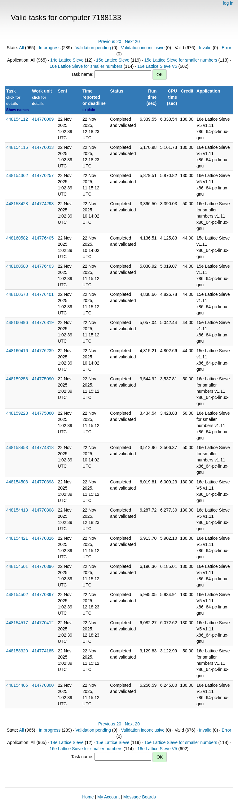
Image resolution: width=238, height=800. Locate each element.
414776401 (43, 294)
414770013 (43, 147)
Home (88, 796)
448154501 (17, 566)
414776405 (43, 238)
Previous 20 (109, 41)
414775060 (43, 413)
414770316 (43, 538)
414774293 (43, 203)
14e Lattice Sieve (66, 60)
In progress (49, 47)
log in (228, 3)
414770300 (43, 685)
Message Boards (139, 796)
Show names (17, 110)
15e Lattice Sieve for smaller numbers (180, 60)
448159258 (17, 378)
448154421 (17, 538)
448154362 (17, 175)
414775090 (43, 378)
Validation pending (93, 47)
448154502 (17, 594)
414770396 (43, 566)
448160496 (17, 322)
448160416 (17, 350)
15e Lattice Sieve (112, 60)
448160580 (17, 266)
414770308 (43, 510)
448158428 (17, 203)
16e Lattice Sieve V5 (157, 66)
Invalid (205, 47)
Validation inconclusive (143, 47)
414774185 (43, 650)
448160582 (17, 238)
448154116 (17, 147)
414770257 (43, 175)
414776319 (43, 322)
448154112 (17, 119)
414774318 (43, 447)
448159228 (17, 413)
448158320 (17, 650)
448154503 (17, 481)
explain (88, 110)
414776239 (43, 350)
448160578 (17, 294)
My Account (108, 796)
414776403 (43, 266)
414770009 (43, 119)
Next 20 (132, 41)
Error (226, 47)
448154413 (17, 510)
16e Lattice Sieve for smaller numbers (86, 66)
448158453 (17, 447)
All (21, 47)
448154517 (17, 622)
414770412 (43, 622)
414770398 (43, 481)
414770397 (43, 594)
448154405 (17, 685)
